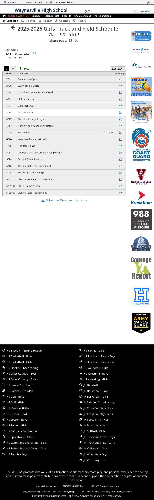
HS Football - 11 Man (19, 391)
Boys (26, 68)
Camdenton (27, 112)
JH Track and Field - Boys (99, 437)
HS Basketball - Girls (19, 362)
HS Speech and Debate (20, 437)
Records (66, 15)
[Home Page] (29, 2)
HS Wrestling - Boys (95, 373)
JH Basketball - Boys (95, 391)
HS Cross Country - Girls (21, 379)
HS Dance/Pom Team (19, 385)
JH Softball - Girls (94, 431)
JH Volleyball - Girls (95, 448)
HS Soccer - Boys (16, 419)
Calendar (36, 15)
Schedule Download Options (66, 200)
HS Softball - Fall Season (21, 431)
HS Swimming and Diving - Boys (26, 442)
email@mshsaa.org (47, 486)
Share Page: (58, 40)
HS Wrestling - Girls (95, 379)
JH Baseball (90, 385)
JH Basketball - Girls (95, 396)
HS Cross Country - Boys (21, 373)
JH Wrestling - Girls (95, 460)
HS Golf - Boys (15, 396)
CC (59, 491)
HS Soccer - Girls (16, 425)
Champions (102, 15)
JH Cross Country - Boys (98, 408)
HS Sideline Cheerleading (22, 368)
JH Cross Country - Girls (98, 414)
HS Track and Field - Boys (99, 356)
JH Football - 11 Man (96, 419)
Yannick (64, 491)
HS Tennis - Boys (16, 454)
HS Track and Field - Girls (99, 362)
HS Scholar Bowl (16, 414)
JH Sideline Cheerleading (99, 402)
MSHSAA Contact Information (105, 486)
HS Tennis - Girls (93, 350)
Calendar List (52, 15)
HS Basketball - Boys (19, 356)
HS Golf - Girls (15, 402)
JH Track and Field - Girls (99, 442)
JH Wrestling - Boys (95, 454)
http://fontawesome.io (122, 491)
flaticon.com (45, 491)
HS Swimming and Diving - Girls (26, 448)
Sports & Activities (18, 15)
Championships (82, 15)
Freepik (72, 491)
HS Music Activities (18, 408)
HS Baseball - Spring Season (24, 350)
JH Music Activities (95, 425)
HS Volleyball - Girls (95, 368)
